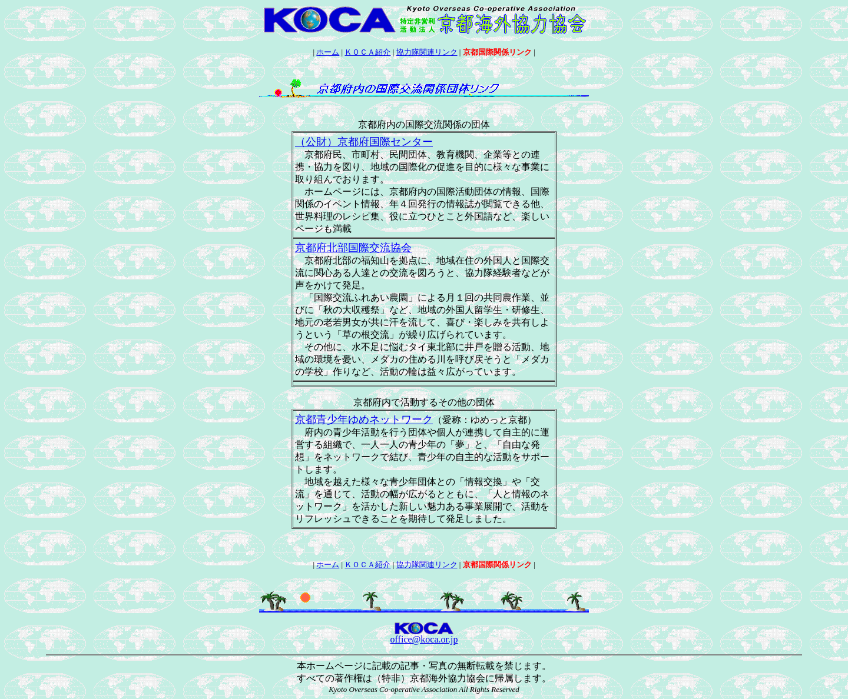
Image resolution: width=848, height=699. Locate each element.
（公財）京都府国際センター (364, 142)
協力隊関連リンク (427, 52)
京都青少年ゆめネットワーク (364, 419)
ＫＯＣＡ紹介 (367, 52)
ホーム (327, 52)
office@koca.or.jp (424, 639)
